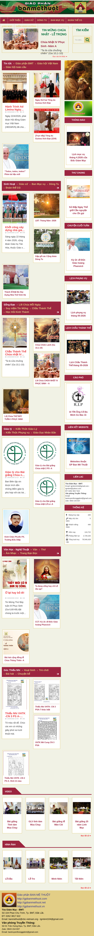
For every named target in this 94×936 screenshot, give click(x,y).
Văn (35, 549)
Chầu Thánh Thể (41, 308)
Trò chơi (44, 670)
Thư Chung (78, 173)
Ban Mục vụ (38, 184)
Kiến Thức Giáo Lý (26, 429)
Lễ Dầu (8, 879)
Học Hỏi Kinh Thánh (17, 312)
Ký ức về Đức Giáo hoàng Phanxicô (78, 263)
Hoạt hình (29, 670)
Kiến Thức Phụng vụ (17, 432)
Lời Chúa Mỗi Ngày (30, 304)
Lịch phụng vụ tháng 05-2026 (78, 314)
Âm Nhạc (11, 553)
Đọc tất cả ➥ (86, 836)
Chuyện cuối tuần (78, 225)
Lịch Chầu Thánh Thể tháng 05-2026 (78, 364)
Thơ (43, 549)
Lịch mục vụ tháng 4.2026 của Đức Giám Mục (78, 157)
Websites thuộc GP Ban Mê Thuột (78, 463)
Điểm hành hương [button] (26, 26)
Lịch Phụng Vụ (78, 278)
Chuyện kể (24, 673)
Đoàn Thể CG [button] (75, 20)
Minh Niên (57, 879)
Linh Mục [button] (7, 26)
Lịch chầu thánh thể (78, 328)
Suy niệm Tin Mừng (17, 308)
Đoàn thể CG (13, 187)
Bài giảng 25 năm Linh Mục (81, 824)
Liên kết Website (78, 427)
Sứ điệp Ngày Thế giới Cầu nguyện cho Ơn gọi (78, 210)
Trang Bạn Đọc (28, 553)
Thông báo (78, 120)
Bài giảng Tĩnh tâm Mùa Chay (12, 824)
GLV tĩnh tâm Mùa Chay (35, 823)
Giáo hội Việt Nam (47, 63)
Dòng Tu (54, 184)
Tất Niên (79, 879)
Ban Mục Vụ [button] (57, 20)
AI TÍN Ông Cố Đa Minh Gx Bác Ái (78, 413)
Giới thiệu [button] (15, 20)
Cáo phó (78, 377)
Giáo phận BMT (24, 63)
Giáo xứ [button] (28, 20)
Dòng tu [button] (42, 20)
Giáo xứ (23, 184)
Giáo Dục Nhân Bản (44, 432)
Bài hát (10, 673)
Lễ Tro (31, 879)
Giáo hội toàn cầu (16, 67)
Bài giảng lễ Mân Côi (58, 823)
